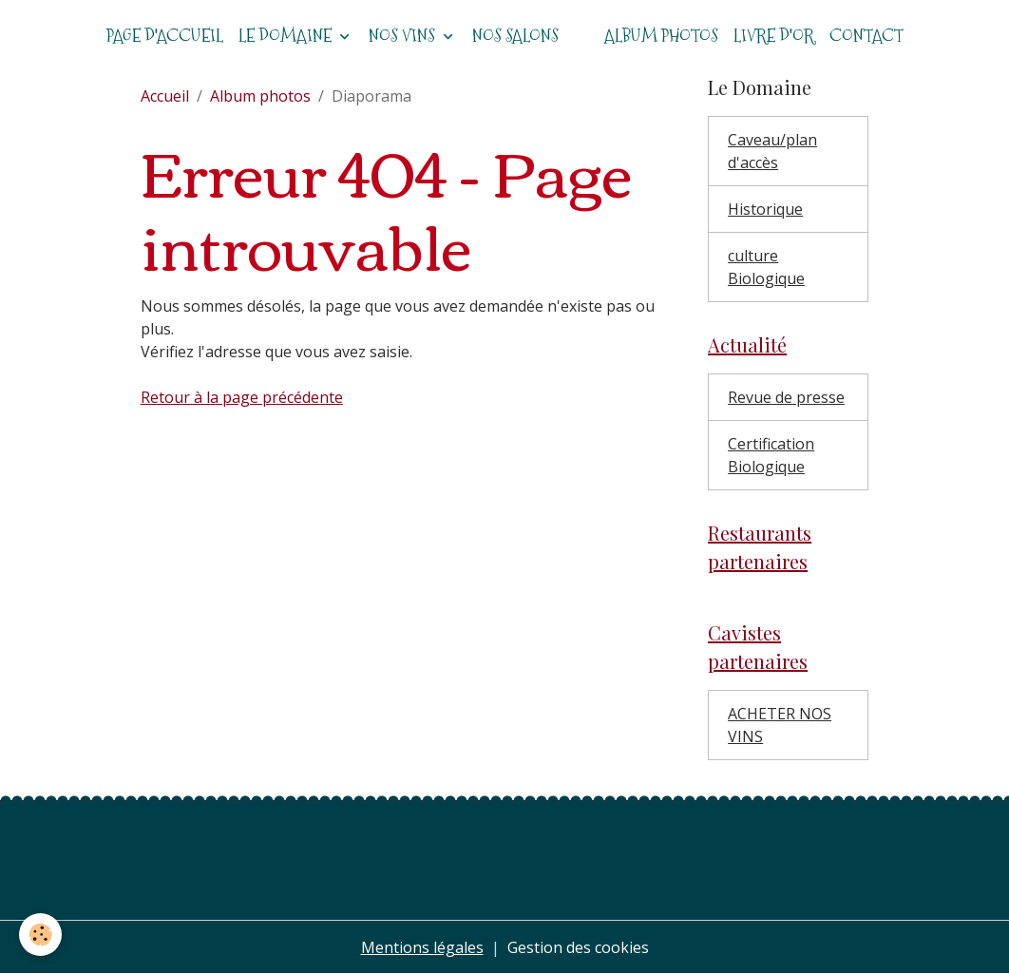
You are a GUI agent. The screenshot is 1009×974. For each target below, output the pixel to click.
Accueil (165, 96)
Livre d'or (773, 35)
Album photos (661, 35)
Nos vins (404, 35)
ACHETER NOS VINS (779, 725)
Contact (866, 35)
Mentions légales (422, 947)
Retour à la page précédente (242, 397)
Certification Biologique (771, 455)
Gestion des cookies (578, 947)
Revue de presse (786, 397)
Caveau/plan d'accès (772, 151)
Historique (765, 209)
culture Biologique (766, 267)
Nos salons (515, 35)
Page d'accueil (164, 35)
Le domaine (286, 35)
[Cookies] (40, 934)
